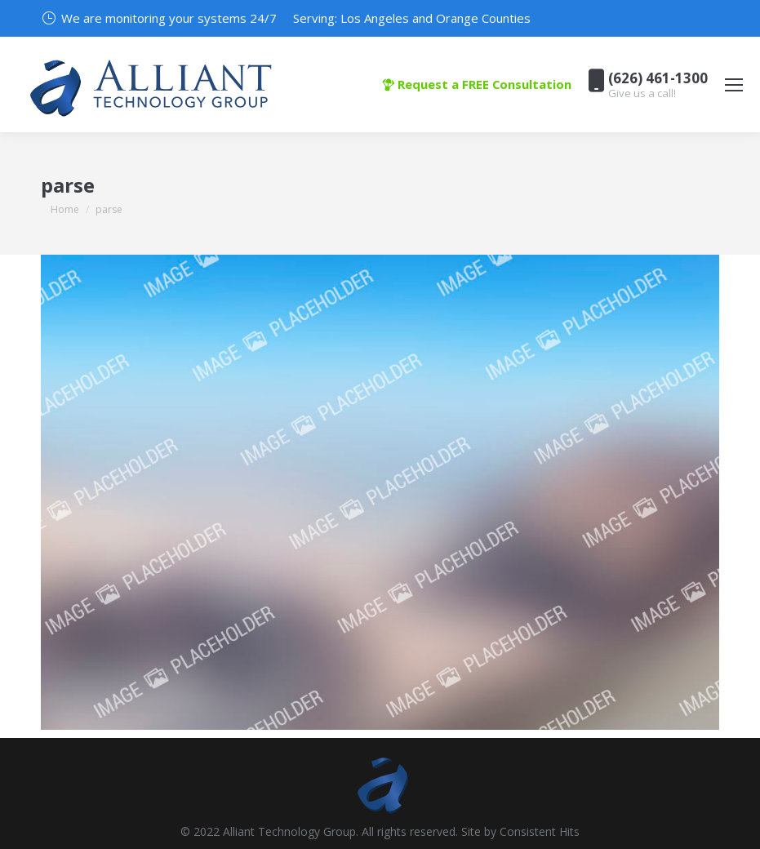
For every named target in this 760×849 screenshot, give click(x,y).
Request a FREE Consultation (476, 84)
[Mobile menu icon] (734, 85)
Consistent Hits (540, 831)
